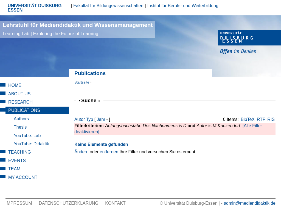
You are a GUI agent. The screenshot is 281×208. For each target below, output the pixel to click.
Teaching (19, 152)
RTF (261, 119)
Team (14, 169)
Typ (89, 119)
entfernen (109, 151)
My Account (22, 177)
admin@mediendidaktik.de (250, 203)
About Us (19, 93)
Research (20, 102)
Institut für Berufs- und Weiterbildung (182, 5)
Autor (79, 119)
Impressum (18, 203)
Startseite (81, 82)
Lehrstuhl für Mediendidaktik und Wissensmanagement (78, 29)
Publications (24, 110)
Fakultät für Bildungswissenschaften (108, 5)
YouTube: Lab (27, 135)
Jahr (101, 119)
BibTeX (248, 119)
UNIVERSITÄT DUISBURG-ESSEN (35, 7)
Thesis (20, 127)
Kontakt (115, 203)
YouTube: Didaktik (31, 144)
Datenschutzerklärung (69, 203)
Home (14, 85)
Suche (90, 100)
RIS (271, 119)
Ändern (81, 151)
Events (17, 160)
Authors (21, 119)
